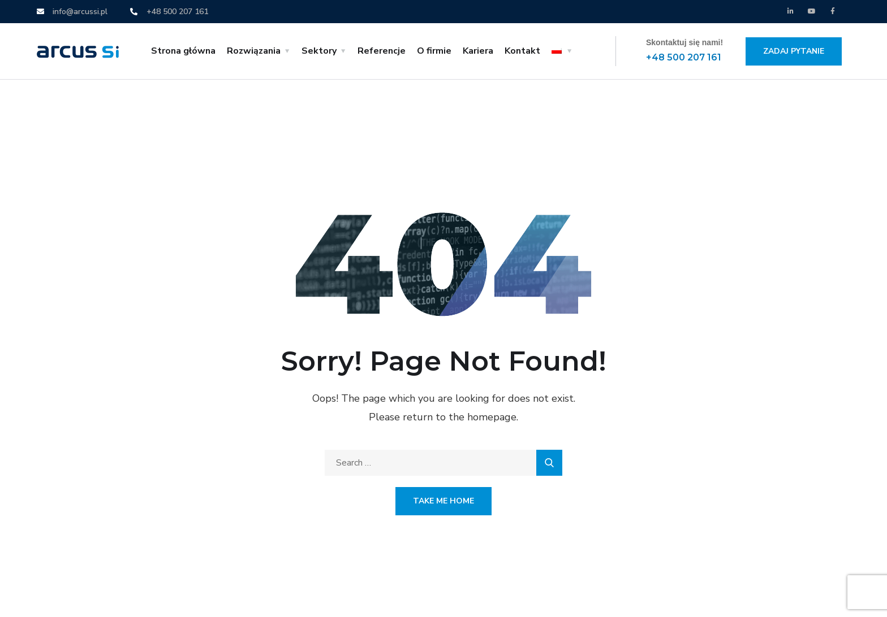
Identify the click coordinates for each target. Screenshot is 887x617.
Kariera (478, 51)
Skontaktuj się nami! (684, 42)
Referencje (382, 51)
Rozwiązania (254, 51)
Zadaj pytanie (793, 51)
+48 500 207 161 (683, 57)
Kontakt (522, 51)
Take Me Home (443, 501)
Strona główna (183, 51)
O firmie (434, 51)
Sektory (319, 51)
